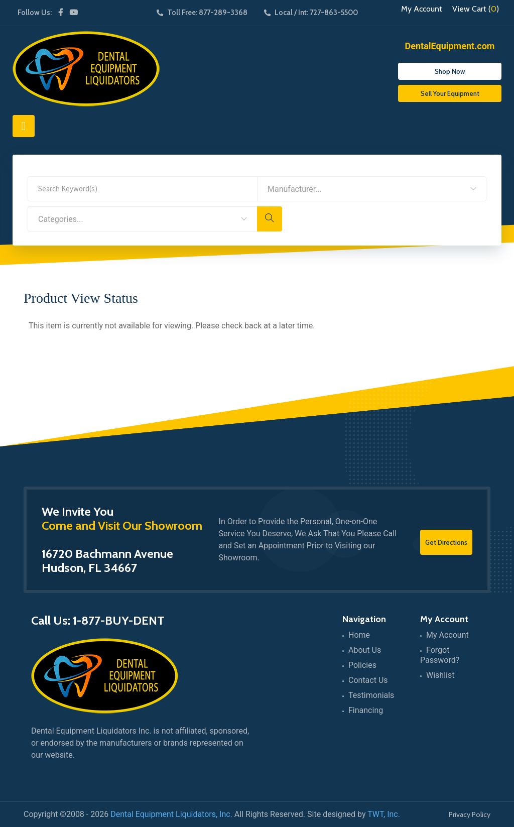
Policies (362, 665)
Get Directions (446, 542)
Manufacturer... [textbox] (295, 189)
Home (359, 635)
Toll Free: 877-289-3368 (202, 12)
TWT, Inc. (383, 814)
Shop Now (450, 71)
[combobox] (371, 188)
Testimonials (371, 695)
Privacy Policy (469, 814)
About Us (364, 650)
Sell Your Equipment (450, 93)
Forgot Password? (439, 655)
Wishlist (440, 675)
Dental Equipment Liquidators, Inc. (171, 814)
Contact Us (368, 680)
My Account (421, 9)
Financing (365, 710)
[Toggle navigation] (24, 126)
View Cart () (475, 9)
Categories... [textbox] (60, 219)
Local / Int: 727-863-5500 (311, 12)
